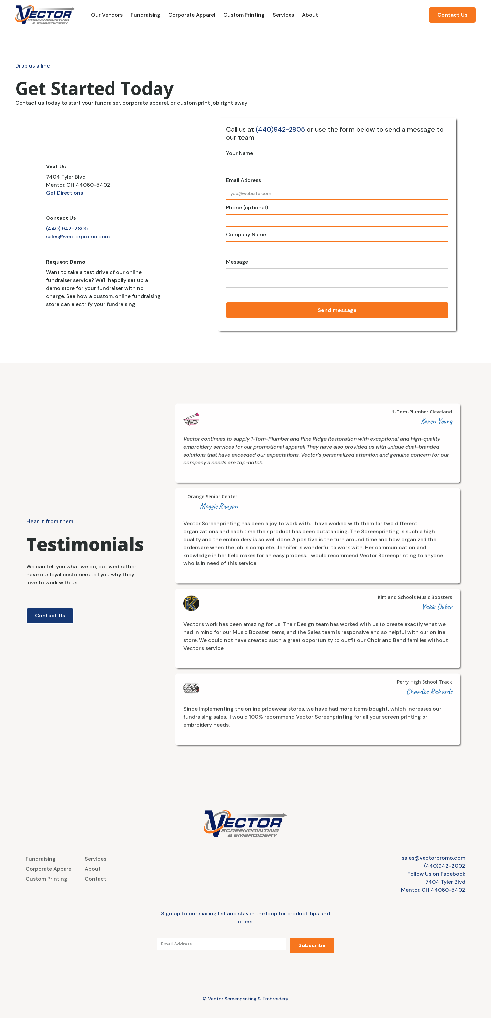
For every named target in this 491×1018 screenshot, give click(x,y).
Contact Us (452, 14)
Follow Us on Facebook (436, 873)
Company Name (246, 234)
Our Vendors (107, 14)
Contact (95, 878)
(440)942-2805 (280, 129)
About (310, 14)
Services (283, 14)
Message (237, 261)
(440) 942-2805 (67, 228)
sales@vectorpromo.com (78, 236)
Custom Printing (244, 14)
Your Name (239, 153)
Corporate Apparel (191, 14)
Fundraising (145, 14)
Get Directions (64, 192)
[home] (45, 14)
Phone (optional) (247, 207)
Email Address (243, 180)
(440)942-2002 (444, 865)
